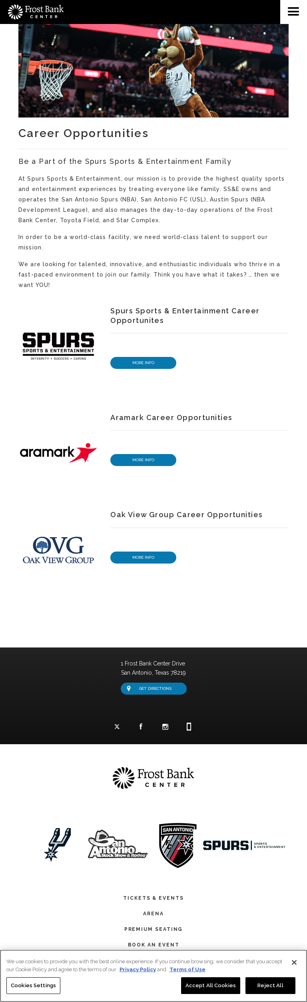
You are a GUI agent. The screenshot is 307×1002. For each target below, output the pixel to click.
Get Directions (149, 687)
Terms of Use (187, 970)
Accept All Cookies (210, 986)
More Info (143, 361)
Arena (153, 912)
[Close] (294, 963)
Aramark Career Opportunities (171, 416)
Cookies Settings (33, 986)
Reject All (270, 986)
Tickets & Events (153, 897)
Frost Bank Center (32, 3)
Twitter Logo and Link (117, 727)
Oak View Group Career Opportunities (186, 513)
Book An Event (153, 943)
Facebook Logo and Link (141, 727)
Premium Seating (153, 928)
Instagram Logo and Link (165, 727)
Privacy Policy (138, 970)
